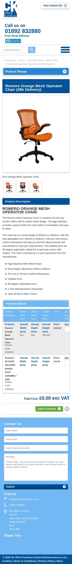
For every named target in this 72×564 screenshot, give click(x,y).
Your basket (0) (52, 5)
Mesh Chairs (52, 60)
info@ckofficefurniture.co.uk (50, 557)
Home (22, 60)
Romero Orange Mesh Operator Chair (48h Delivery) (30, 64)
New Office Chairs (36, 60)
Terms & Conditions (25, 561)
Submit (10, 486)
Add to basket (47, 408)
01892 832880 (16, 505)
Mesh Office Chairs (27, 293)
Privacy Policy (46, 561)
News (60, 561)
